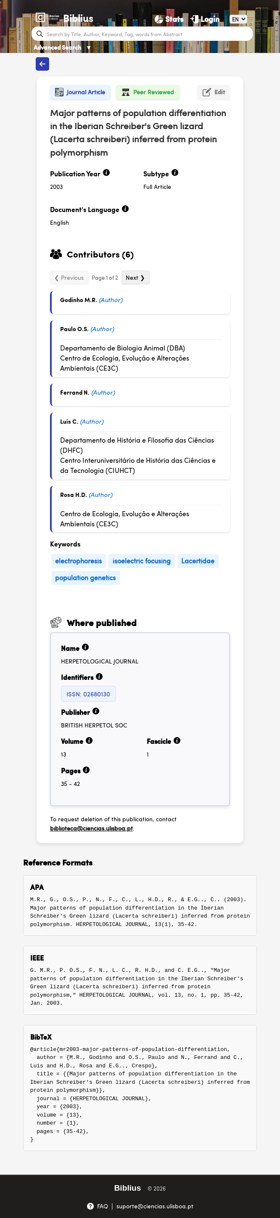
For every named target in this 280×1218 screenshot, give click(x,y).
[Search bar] (149, 34)
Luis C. (69, 421)
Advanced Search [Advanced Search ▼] (63, 47)
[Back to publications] (42, 64)
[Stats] (169, 18)
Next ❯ (135, 277)
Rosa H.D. (73, 494)
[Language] (238, 19)
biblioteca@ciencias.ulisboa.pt (91, 828)
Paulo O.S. (74, 328)
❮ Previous (69, 277)
